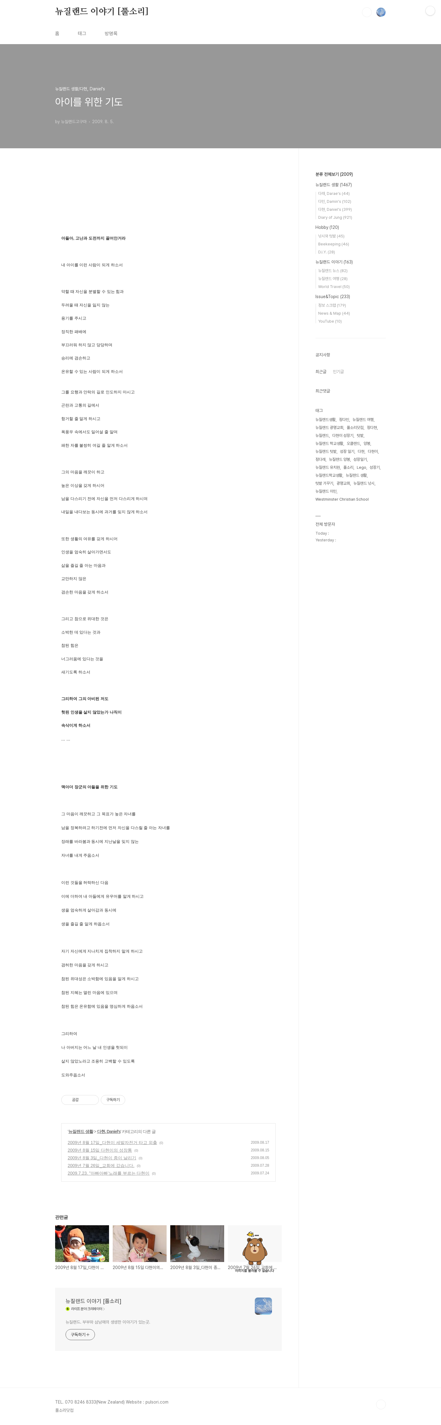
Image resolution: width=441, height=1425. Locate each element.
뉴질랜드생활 (325, 419)
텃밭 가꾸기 (324, 483)
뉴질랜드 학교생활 (329, 443)
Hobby (327, 227)
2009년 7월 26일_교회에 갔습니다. (101, 1165)
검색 (366, 12)
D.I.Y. (326, 252)
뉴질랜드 (322, 435)
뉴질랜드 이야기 (334, 262)
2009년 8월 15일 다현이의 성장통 (100, 1150)
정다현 (372, 427)
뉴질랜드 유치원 (327, 467)
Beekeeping (333, 244)
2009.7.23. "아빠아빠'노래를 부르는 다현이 (108, 1173)
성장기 (375, 467)
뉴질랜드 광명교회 (329, 427)
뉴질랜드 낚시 (364, 483)
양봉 (367, 443)
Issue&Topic (332, 296)
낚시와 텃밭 (331, 236)
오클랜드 (353, 443)
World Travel (334, 286)
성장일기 (360, 459)
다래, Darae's (334, 193)
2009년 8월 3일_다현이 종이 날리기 (102, 1157)
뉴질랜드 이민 (326, 491)
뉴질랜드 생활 (80, 1131)
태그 (82, 33)
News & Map (334, 313)
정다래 (320, 459)
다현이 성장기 (342, 435)
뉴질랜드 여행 (333, 278)
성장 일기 (347, 451)
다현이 (373, 451)
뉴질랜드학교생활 (328, 475)
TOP (381, 1404)
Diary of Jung (335, 217)
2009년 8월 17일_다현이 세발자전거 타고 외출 (112, 1142)
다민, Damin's (334, 201)
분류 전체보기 (334, 174)
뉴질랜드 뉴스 (333, 270)
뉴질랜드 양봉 (339, 459)
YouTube (330, 321)
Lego (361, 467)
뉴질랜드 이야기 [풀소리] (102, 12)
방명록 (111, 33)
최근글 (320, 371)
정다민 (344, 419)
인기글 (338, 371)
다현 (361, 451)
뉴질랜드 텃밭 (326, 451)
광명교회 (343, 483)
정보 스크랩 (332, 305)
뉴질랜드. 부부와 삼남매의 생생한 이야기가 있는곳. (108, 1322)
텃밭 (360, 435)
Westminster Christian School (342, 499)
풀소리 (348, 467)
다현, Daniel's (109, 1131)
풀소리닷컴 (355, 427)
